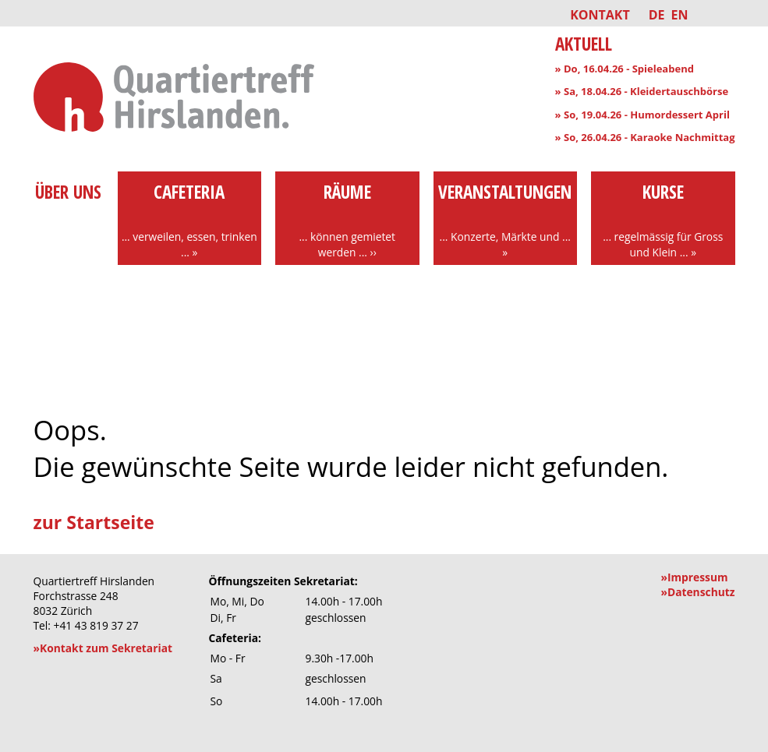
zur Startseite (94, 522)
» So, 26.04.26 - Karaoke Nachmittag (645, 137)
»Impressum (693, 577)
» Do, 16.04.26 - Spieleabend (624, 69)
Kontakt (600, 14)
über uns (69, 204)
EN (679, 14)
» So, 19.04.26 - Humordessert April (642, 115)
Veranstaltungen (506, 219)
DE (657, 14)
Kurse (663, 219)
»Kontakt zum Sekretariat (103, 648)
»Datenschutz (697, 591)
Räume (347, 219)
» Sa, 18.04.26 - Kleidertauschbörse (642, 91)
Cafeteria (190, 219)
